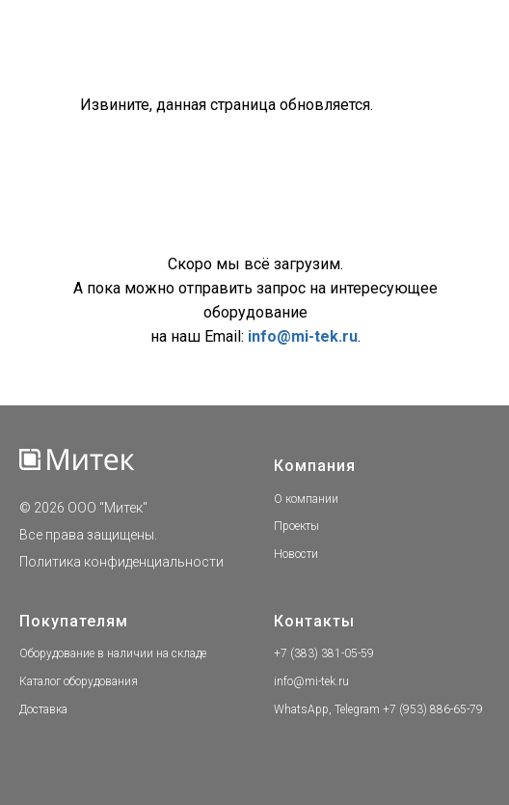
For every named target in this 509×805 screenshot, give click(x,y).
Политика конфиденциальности (121, 561)
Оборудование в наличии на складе (112, 653)
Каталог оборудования (78, 681)
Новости (296, 554)
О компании (306, 499)
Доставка (43, 709)
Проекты (296, 526)
